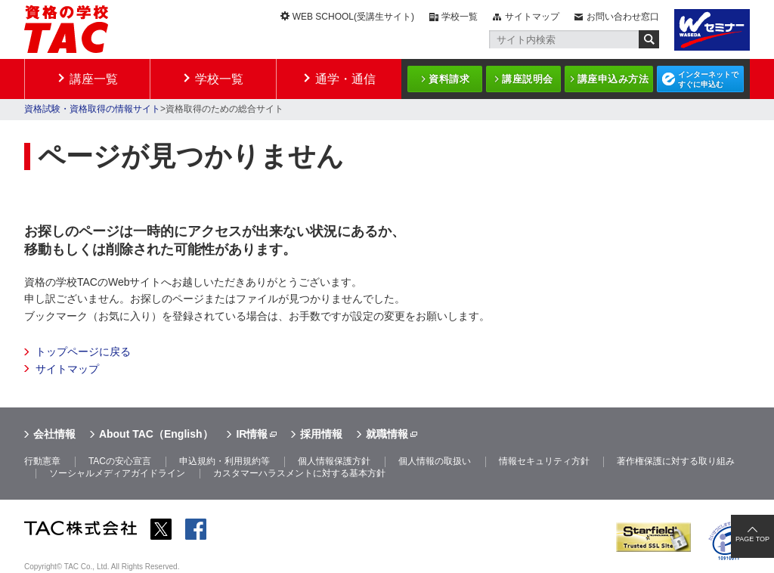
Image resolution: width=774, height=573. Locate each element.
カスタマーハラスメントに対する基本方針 (299, 473)
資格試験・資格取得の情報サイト (92, 109)
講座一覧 (94, 79)
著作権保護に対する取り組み (676, 461)
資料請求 (449, 79)
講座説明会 (527, 79)
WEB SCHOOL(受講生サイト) (353, 16)
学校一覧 (459, 16)
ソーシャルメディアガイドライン (117, 473)
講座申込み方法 (613, 79)
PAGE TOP (752, 539)
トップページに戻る (83, 351)
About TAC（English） (156, 434)
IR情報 (252, 434)
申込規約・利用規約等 (224, 461)
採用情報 (321, 434)
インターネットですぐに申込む (708, 79)
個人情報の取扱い (434, 461)
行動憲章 (42, 461)
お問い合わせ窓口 (623, 16)
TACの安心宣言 (119, 461)
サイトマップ (532, 16)
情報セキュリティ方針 (544, 461)
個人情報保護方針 (334, 461)
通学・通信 (345, 79)
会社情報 (54, 434)
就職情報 (387, 434)
